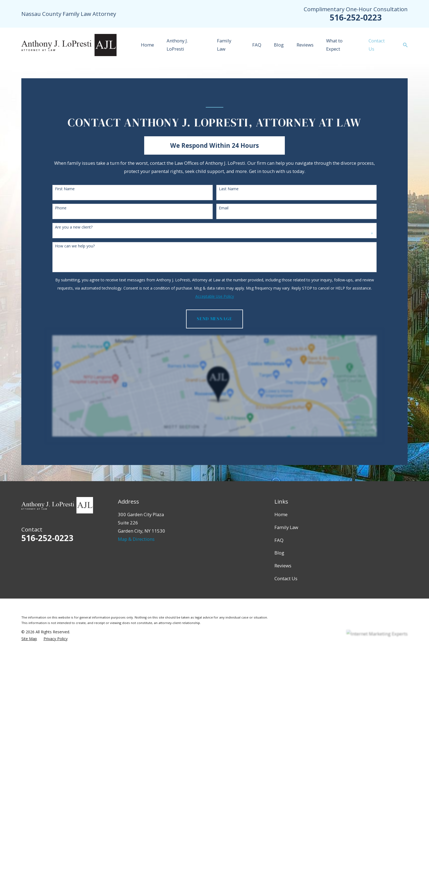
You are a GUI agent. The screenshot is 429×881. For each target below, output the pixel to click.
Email (223, 208)
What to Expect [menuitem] (334, 44)
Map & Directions (136, 539)
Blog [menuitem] (279, 45)
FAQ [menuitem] (256, 45)
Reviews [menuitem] (305, 45)
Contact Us (285, 578)
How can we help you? (75, 246)
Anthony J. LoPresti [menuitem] (177, 44)
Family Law (286, 527)
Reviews (282, 565)
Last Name (229, 189)
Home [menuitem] (147, 45)
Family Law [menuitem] (224, 44)
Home (281, 514)
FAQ (278, 540)
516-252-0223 (356, 17)
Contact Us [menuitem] (377, 44)
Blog (279, 553)
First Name (65, 189)
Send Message (214, 319)
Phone (60, 208)
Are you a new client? (73, 227)
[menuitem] (29, 638)
